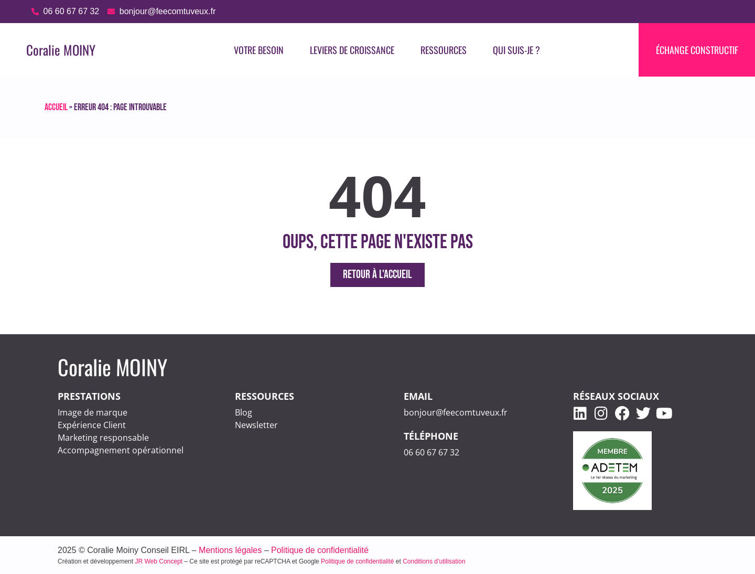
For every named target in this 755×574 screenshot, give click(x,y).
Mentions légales (230, 550)
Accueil (56, 107)
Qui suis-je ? (516, 50)
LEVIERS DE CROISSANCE (352, 50)
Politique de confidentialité (320, 550)
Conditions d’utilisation (434, 561)
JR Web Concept (158, 561)
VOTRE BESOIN (259, 50)
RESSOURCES (443, 50)
